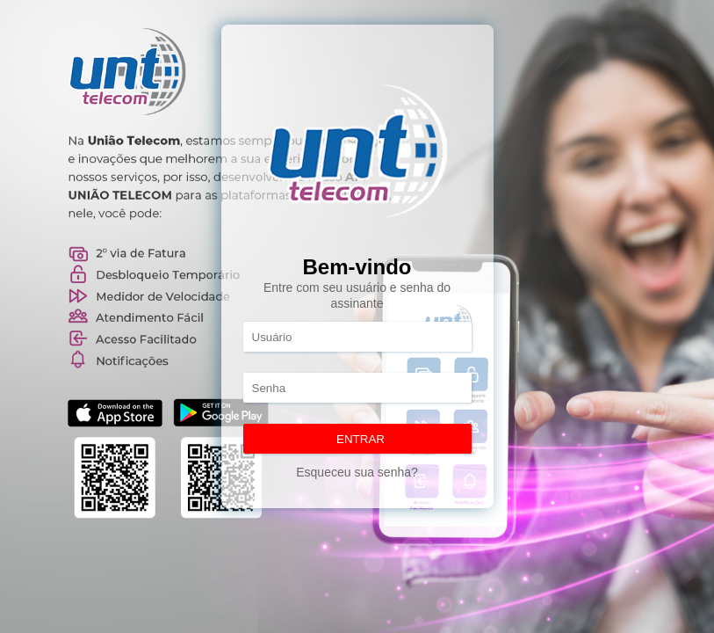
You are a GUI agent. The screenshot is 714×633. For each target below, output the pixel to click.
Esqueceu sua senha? (357, 472)
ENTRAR (360, 439)
